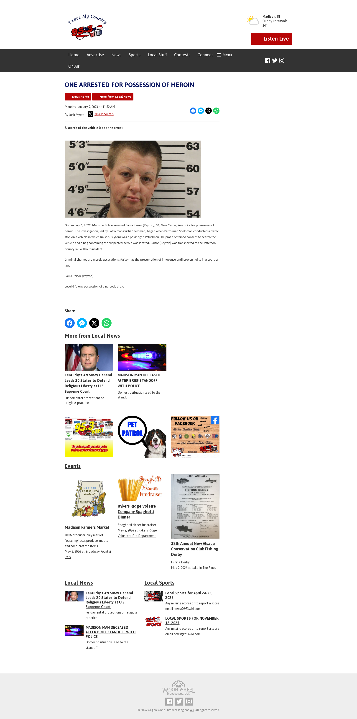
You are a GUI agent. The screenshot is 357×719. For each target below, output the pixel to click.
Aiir (192, 710)
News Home (80, 96)
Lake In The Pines (204, 568)
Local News (79, 583)
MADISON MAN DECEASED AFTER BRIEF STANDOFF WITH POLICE (142, 366)
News (116, 54)
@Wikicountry (101, 114)
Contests (182, 54)
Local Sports (159, 583)
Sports (134, 54)
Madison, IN (271, 16)
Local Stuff (157, 54)
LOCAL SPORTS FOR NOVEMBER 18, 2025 (192, 620)
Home (73, 54)
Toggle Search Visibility (289, 61)
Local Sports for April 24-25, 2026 (188, 595)
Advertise (95, 54)
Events (73, 466)
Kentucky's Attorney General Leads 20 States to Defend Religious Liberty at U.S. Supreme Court (89, 368)
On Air (73, 66)
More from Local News (115, 96)
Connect (205, 54)
